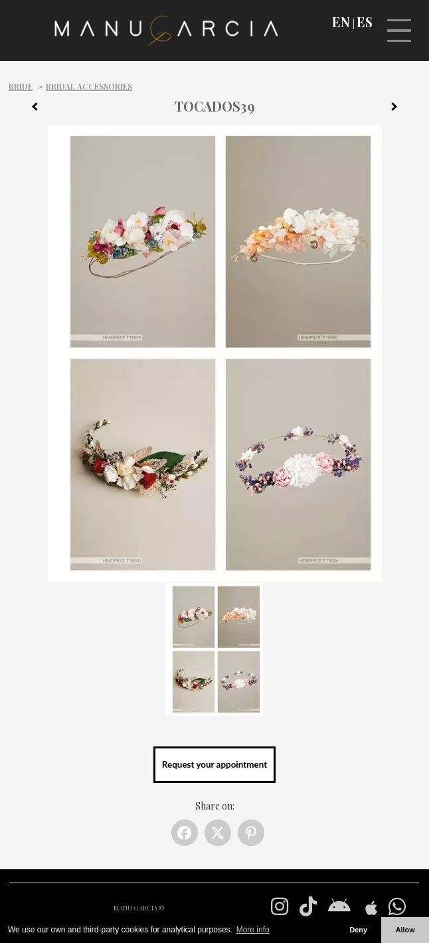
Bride (21, 86)
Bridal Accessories (89, 86)
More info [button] (253, 929)
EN (341, 22)
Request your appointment (214, 764)
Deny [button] (358, 930)
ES (365, 22)
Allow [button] (405, 930)
